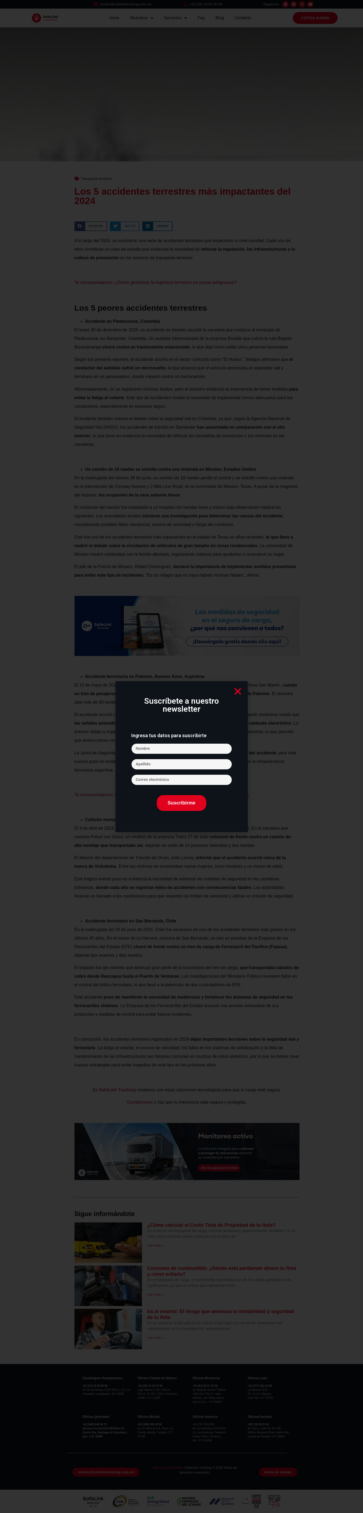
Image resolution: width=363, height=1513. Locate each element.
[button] (237, 691)
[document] (181, 756)
